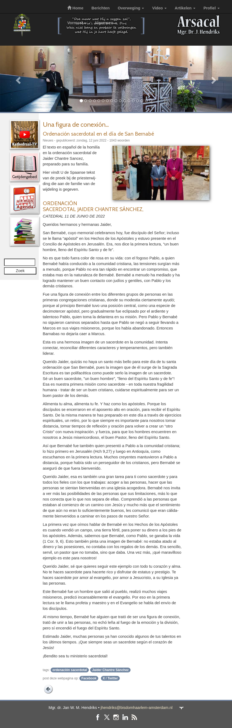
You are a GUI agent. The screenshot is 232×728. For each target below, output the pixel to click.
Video (159, 8)
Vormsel (76, 23)
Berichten (101, 8)
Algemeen (105, 23)
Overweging (131, 8)
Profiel (211, 8)
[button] (17, 79)
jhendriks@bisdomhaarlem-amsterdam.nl (137, 707)
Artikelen (185, 8)
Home (75, 8)
